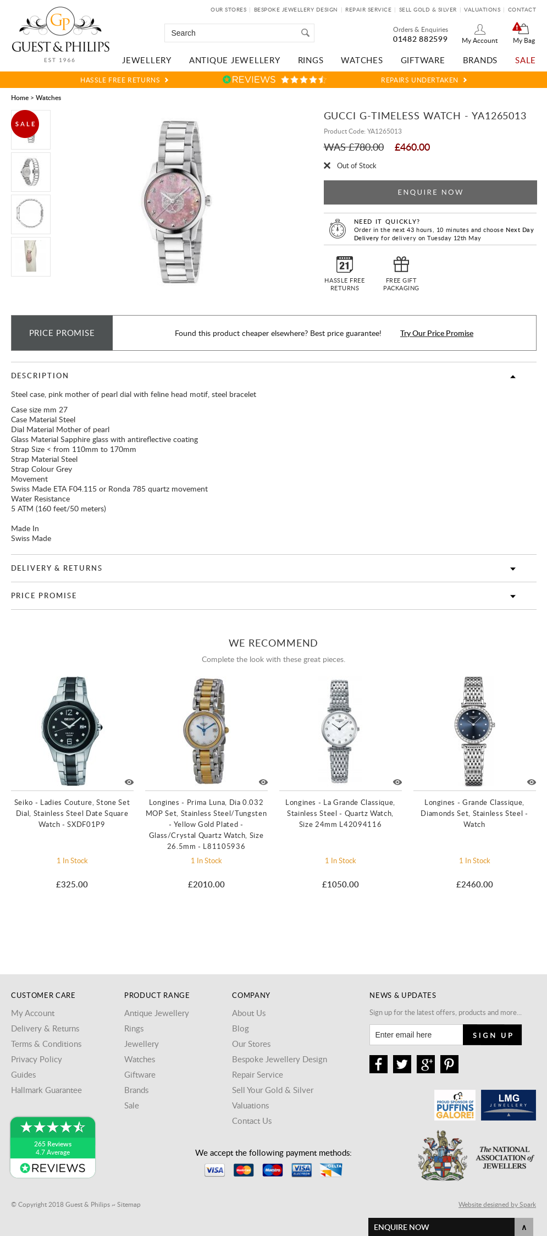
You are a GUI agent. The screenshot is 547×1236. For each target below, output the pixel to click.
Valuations (482, 9)
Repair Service (368, 9)
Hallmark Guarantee (46, 1089)
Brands (480, 59)
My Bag (524, 40)
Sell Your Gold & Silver (272, 1089)
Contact (522, 9)
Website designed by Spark (497, 1204)
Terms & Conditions (46, 1043)
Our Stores (228, 9)
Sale (525, 59)
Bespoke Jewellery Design (296, 9)
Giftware (423, 59)
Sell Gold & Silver (428, 9)
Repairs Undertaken (419, 79)
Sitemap (129, 1204)
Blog (240, 1028)
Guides (23, 1074)
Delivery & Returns (57, 568)
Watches (362, 59)
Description (40, 375)
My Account (480, 40)
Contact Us (252, 1120)
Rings (311, 59)
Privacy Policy (36, 1058)
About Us (249, 1012)
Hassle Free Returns (120, 79)
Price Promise (44, 595)
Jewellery (147, 59)
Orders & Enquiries (420, 29)
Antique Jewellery (234, 59)
